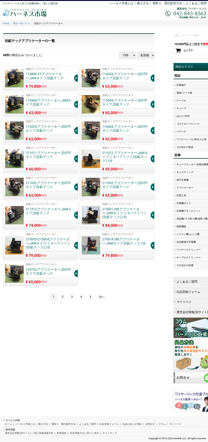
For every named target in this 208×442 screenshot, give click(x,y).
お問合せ (150, 424)
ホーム (8, 424)
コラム (161, 424)
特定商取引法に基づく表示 (84, 433)
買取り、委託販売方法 (63, 424)
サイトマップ (109, 433)
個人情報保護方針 (43, 433)
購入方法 (143, 3)
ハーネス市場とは (121, 3)
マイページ (175, 424)
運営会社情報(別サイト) (18, 433)
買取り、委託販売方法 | (169, 3)
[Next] (102, 297)
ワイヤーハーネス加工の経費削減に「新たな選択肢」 (31, 3)
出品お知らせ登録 (132, 424)
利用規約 (61, 433)
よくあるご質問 (196, 3)
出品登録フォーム (109, 424)
